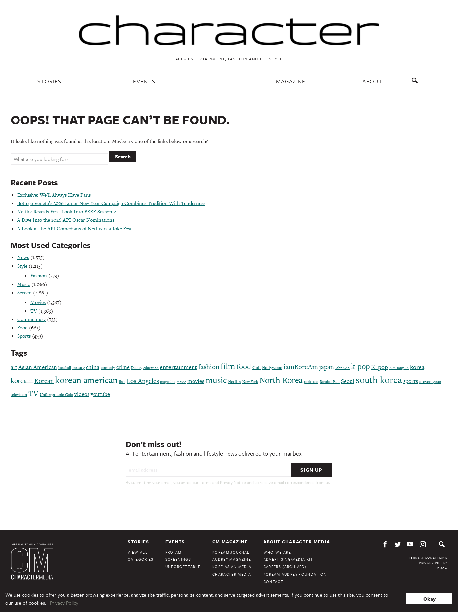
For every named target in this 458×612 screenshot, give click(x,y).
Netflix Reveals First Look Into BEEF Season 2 (66, 211)
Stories (49, 81)
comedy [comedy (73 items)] (108, 368)
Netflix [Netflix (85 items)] (234, 381)
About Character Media (297, 541)
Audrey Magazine (231, 559)
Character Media (231, 574)
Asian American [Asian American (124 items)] (37, 367)
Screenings (178, 559)
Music (23, 284)
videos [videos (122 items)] (81, 394)
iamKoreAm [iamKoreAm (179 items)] (301, 366)
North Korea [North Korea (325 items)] (281, 380)
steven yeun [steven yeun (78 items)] (430, 381)
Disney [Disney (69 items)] (136, 367)
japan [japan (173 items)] (326, 367)
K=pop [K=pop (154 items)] (379, 367)
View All (138, 552)
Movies (38, 302)
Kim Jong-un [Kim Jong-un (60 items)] (399, 367)
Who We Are (277, 552)
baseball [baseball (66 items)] (64, 367)
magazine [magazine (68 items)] (167, 381)
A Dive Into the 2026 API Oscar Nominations (65, 219)
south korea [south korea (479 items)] (379, 379)
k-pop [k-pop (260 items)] (360, 366)
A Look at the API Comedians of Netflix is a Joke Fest (74, 228)
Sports (24, 335)
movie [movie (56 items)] (181, 381)
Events (144, 81)
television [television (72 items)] (19, 395)
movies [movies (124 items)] (195, 381)
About (372, 81)
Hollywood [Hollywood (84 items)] (272, 367)
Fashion (38, 275)
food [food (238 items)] (244, 367)
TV (33, 310)
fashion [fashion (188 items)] (208, 366)
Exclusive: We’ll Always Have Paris (54, 194)
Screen (24, 292)
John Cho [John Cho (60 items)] (342, 367)
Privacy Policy (433, 562)
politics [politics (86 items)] (311, 381)
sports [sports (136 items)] (410, 381)
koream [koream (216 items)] (22, 380)
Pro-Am (173, 552)
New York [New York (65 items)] (250, 381)
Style (22, 265)
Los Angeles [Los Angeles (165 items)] (143, 380)
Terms (205, 482)
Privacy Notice (233, 482)
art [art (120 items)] (14, 367)
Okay (429, 598)
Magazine (291, 81)
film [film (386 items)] (228, 366)
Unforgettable (182, 566)
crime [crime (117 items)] (123, 367)
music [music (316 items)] (216, 380)
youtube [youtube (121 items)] (100, 394)
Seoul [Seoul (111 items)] (347, 381)
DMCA (442, 568)
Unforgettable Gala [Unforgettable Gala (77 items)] (56, 395)
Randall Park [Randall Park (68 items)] (330, 381)
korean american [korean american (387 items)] (86, 380)
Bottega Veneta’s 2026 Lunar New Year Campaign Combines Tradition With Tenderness (111, 203)
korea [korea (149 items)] (417, 367)
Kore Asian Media (231, 566)
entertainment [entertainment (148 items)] (178, 367)
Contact (273, 581)
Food (22, 327)
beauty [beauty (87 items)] (78, 367)
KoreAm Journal (231, 552)
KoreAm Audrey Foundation (295, 574)
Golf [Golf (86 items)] (256, 367)
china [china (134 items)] (92, 367)
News (23, 257)
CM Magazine (230, 541)
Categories (140, 559)
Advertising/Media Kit (288, 559)
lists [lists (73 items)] (122, 382)
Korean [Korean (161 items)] (44, 380)
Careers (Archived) (285, 566)
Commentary (31, 319)
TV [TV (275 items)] (33, 393)
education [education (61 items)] (151, 367)
